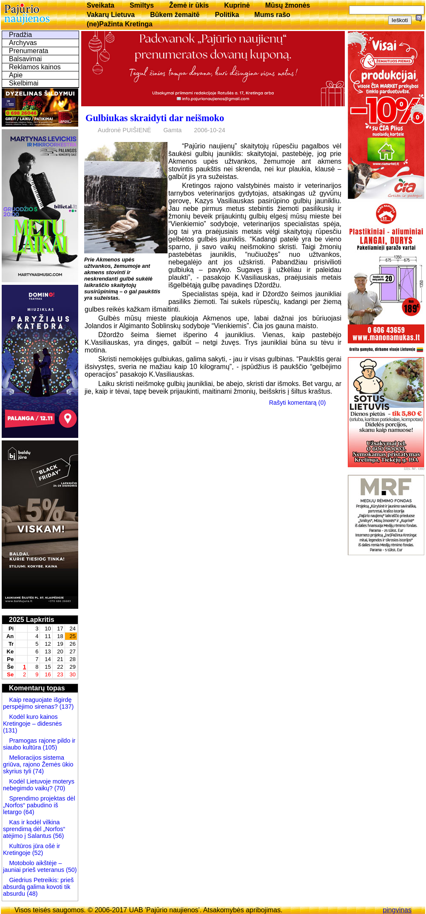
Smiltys (142, 5)
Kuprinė (237, 5)
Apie (16, 75)
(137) (66, 706)
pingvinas (397, 910)
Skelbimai (23, 83)
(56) (57, 835)
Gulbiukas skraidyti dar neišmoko (154, 118)
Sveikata (100, 5)
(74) (37, 771)
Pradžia (20, 34)
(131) (10, 730)
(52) (37, 852)
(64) (28, 812)
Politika (227, 14)
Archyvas (23, 42)
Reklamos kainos (35, 67)
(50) (70, 869)
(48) (32, 893)
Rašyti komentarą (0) (297, 402)
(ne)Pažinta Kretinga (120, 24)
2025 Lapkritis (31, 619)
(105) (49, 747)
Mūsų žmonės (287, 5)
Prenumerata (28, 50)
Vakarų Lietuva (111, 14)
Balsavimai (25, 58)
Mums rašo (272, 14)
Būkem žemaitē (175, 14)
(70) (59, 788)
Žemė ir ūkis (189, 5)
